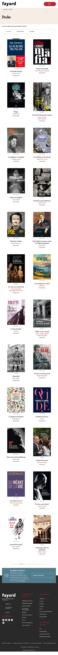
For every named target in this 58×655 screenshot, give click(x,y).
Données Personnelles (36, 643)
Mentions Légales (6, 643)
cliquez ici (22, 581)
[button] (9, 31)
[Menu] (50, 4)
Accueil (5, 9)
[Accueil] (9, 4)
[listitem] (3, 620)
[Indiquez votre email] (40, 575)
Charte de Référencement (49, 643)
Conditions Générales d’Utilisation (20, 643)
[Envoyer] (51, 575)
